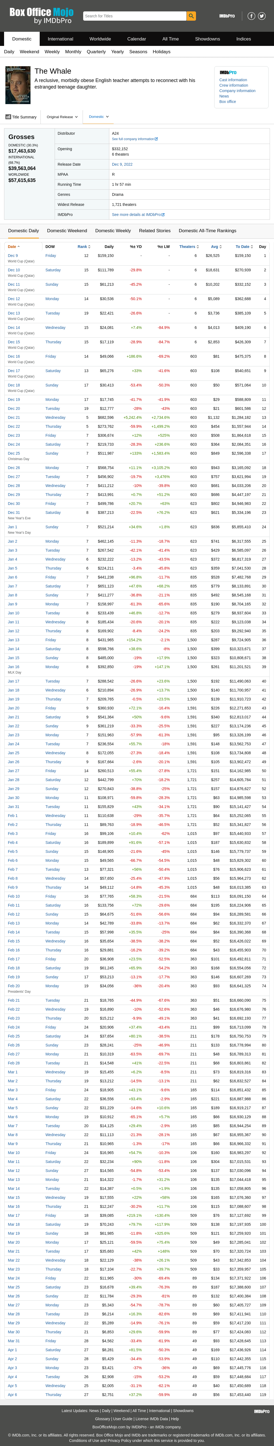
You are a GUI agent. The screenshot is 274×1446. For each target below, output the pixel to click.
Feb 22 (14, 1009)
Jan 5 (12, 568)
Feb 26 (14, 1045)
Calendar (136, 39)
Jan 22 (13, 726)
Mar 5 (13, 1108)
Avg (214, 246)
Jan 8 (12, 595)
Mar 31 (14, 1341)
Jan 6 (12, 577)
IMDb (159, 1427)
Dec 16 (14, 356)
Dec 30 (14, 503)
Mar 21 (14, 1251)
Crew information (233, 85)
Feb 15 (14, 941)
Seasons (138, 51)
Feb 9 (13, 887)
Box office (227, 101)
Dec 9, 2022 (122, 164)
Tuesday (52, 313)
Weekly (52, 51)
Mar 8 (13, 1135)
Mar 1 (13, 1072)
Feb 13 (14, 923)
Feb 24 (14, 1027)
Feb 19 (14, 977)
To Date (242, 246)
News (224, 96)
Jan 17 (13, 681)
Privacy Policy (119, 1440)
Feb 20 (14, 986)
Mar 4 (13, 1099)
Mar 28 (14, 1314)
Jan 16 (13, 667)
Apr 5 (12, 1386)
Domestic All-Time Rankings (207, 230)
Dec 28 (14, 485)
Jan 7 (12, 586)
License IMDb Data (152, 1419)
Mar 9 (13, 1144)
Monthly (73, 51)
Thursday (53, 342)
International (60, 39)
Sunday (51, 284)
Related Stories (154, 230)
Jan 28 (13, 780)
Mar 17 (14, 1215)
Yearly (117, 51)
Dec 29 (14, 494)
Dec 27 (14, 476)
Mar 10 (14, 1152)
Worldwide (100, 39)
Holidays (161, 51)
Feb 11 (14, 905)
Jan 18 (13, 690)
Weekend (29, 51)
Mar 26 (14, 1296)
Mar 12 (14, 1170)
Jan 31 (13, 806)
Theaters (187, 246)
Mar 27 (14, 1305)
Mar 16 (14, 1206)
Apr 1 (12, 1350)
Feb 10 (14, 896)
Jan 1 (12, 527)
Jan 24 (13, 744)
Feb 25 (14, 1036)
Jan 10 (13, 613)
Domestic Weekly (113, 230)
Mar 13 (14, 1179)
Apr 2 (12, 1359)
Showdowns (207, 39)
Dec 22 (14, 426)
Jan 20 (13, 708)
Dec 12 (14, 299)
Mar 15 (14, 1197)
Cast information (233, 80)
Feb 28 (14, 1063)
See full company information (135, 139)
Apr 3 (12, 1368)
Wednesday (55, 327)
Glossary (102, 1419)
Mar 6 (13, 1117)
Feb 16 (14, 950)
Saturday (53, 270)
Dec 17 (14, 371)
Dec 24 (14, 444)
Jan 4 (12, 559)
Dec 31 (14, 512)
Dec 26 (14, 468)
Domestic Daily (23, 230)
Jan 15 (13, 658)
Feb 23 (14, 1018)
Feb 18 (14, 968)
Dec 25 (14, 453)
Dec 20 (14, 408)
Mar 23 (14, 1269)
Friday (50, 255)
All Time (171, 39)
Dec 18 (14, 385)
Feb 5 (13, 851)
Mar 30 (14, 1332)
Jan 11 (13, 622)
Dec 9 (13, 255)
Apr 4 (12, 1377)
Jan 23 (13, 735)
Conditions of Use (84, 1440)
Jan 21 (13, 717)
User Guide (123, 1419)
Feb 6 (13, 860)
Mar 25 (14, 1287)
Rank (82, 246)
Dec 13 (14, 313)
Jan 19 (13, 699)
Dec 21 (14, 417)
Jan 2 (12, 541)
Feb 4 (13, 842)
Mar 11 (14, 1161)
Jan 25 (13, 753)
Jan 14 (13, 649)
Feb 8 (13, 878)
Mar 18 (14, 1224)
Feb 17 (14, 959)
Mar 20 (14, 1242)
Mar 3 (13, 1090)
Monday (52, 299)
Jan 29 (13, 789)
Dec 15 (14, 342)
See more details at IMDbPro (138, 214)
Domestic (22, 39)
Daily (9, 51)
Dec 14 (14, 327)
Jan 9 (12, 604)
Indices (243, 39)
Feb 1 (13, 815)
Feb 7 (13, 869)
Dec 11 (14, 284)
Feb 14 (14, 932)
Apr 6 (12, 1394)
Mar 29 (14, 1323)
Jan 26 (13, 762)
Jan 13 (13, 640)
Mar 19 (14, 1233)
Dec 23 (14, 435)
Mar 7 (13, 1126)
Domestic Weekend (67, 230)
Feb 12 (14, 914)
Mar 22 (14, 1260)
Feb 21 (14, 1000)
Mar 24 (14, 1278)
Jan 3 (12, 550)
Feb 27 (14, 1054)
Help (175, 1419)
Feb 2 (13, 824)
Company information (237, 91)
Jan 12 (13, 631)
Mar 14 (14, 1188)
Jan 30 (13, 798)
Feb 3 (13, 833)
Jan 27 (13, 771)
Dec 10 (14, 270)
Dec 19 (14, 399)
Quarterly (96, 51)
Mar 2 (13, 1081)
